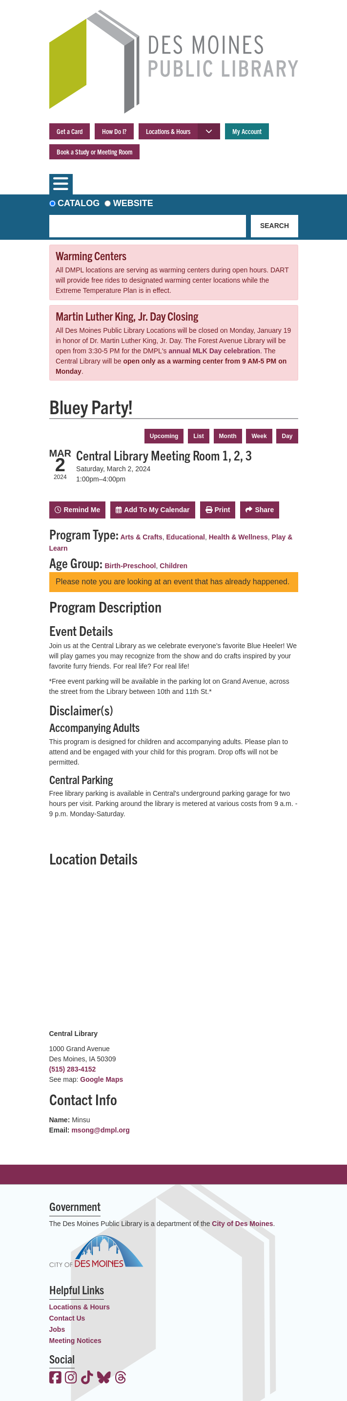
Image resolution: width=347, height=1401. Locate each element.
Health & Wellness (238, 537)
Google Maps (101, 1079)
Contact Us (67, 1318)
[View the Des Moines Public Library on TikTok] (87, 1378)
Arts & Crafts (141, 537)
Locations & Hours (168, 131)
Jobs (57, 1329)
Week (258, 436)
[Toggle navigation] (61, 184)
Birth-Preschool (130, 566)
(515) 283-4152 (72, 1069)
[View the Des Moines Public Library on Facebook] (55, 1378)
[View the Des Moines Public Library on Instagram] (71, 1378)
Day (287, 436)
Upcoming (164, 436)
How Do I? (114, 131)
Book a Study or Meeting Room (94, 151)
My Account (247, 131)
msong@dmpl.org (100, 1130)
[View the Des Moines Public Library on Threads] (121, 1378)
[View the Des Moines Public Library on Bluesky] (104, 1378)
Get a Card (69, 131)
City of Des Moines (242, 1224)
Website (133, 203)
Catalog (79, 203)
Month (228, 436)
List (198, 436)
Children (173, 566)
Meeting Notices (75, 1340)
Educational (185, 537)
